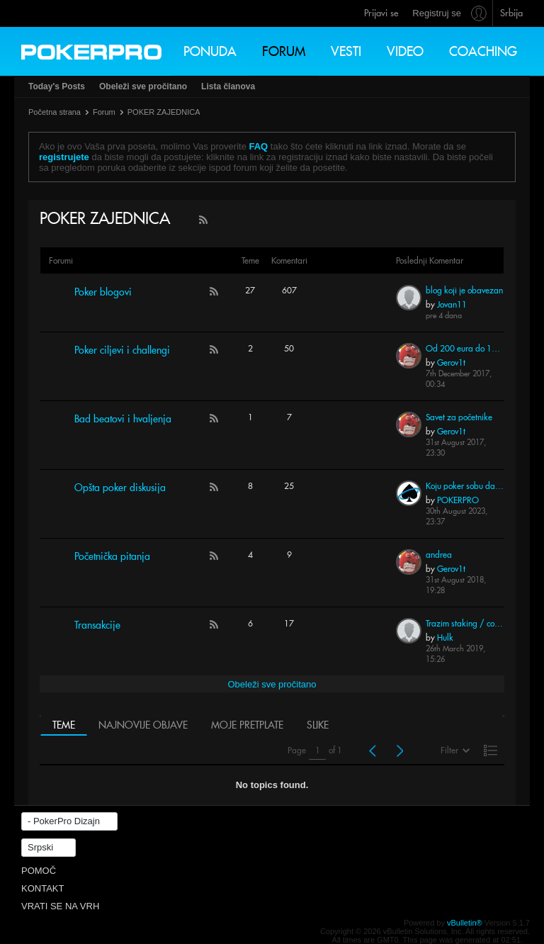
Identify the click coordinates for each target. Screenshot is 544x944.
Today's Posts (56, 86)
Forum (283, 51)
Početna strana (54, 112)
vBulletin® (464, 922)
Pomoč (38, 870)
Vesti (346, 51)
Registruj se (436, 13)
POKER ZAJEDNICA (164, 112)
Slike (318, 725)
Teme (63, 725)
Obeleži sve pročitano (143, 86)
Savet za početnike (459, 417)
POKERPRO (458, 500)
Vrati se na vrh (60, 906)
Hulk (445, 637)
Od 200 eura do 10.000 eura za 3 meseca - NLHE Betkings (465, 348)
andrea (439, 554)
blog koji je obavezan (464, 290)
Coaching (483, 51)
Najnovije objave (143, 725)
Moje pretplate (247, 725)
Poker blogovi (103, 292)
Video (405, 51)
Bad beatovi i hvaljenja (122, 418)
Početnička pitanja (112, 556)
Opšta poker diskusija (120, 487)
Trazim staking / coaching (465, 623)
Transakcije (97, 625)
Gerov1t (451, 362)
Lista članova (228, 86)
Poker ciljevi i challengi (122, 350)
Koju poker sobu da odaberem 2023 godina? (465, 486)
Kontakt (42, 888)
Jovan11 (452, 304)
